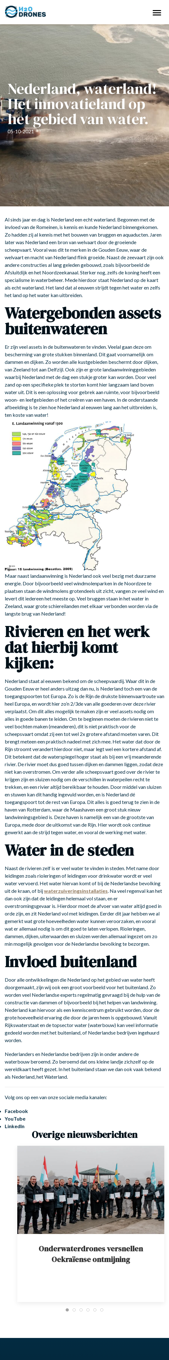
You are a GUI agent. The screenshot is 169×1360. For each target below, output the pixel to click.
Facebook (16, 1111)
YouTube (15, 1119)
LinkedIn (15, 1126)
